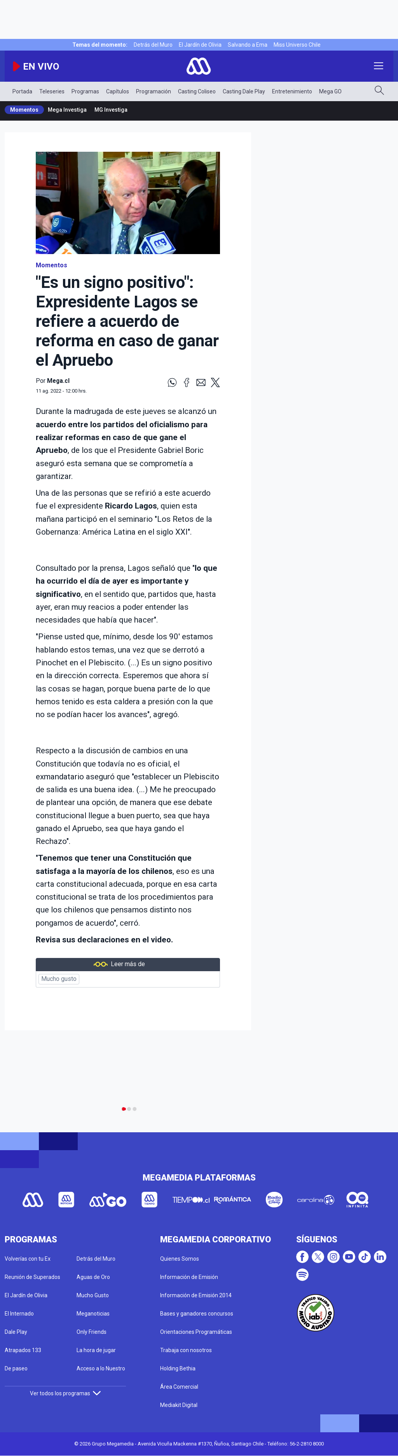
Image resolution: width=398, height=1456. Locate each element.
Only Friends (91, 1332)
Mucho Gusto (93, 1295)
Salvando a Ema (247, 45)
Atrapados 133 (23, 1350)
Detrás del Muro (153, 45)
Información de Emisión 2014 (196, 1295)
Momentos (24, 110)
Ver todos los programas (65, 1393)
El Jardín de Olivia (200, 45)
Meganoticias (93, 1313)
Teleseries (52, 91)
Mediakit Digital (178, 1405)
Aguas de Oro (93, 1277)
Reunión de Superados (32, 1277)
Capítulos (117, 91)
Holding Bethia (178, 1368)
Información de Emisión (189, 1277)
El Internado (19, 1313)
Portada (22, 91)
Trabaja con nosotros (186, 1350)
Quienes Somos (179, 1259)
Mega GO (330, 91)
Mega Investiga (67, 110)
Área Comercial (179, 1387)
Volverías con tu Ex (28, 1259)
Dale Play (16, 1332)
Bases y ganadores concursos (196, 1313)
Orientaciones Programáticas (196, 1332)
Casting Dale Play (244, 91)
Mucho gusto (59, 978)
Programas (85, 91)
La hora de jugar (96, 1350)
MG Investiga (110, 110)
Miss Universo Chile (297, 45)
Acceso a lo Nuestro (101, 1368)
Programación (153, 91)
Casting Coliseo (197, 91)
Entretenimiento (292, 91)
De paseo (16, 1368)
